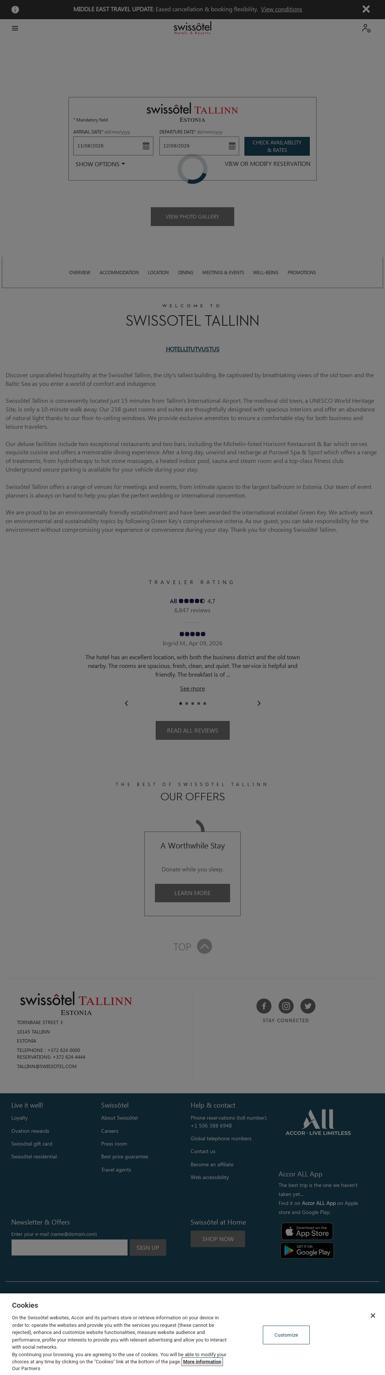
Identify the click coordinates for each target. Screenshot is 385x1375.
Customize (286, 1334)
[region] (192, 1334)
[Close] (373, 1315)
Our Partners (26, 1368)
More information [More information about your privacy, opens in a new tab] (202, 1361)
